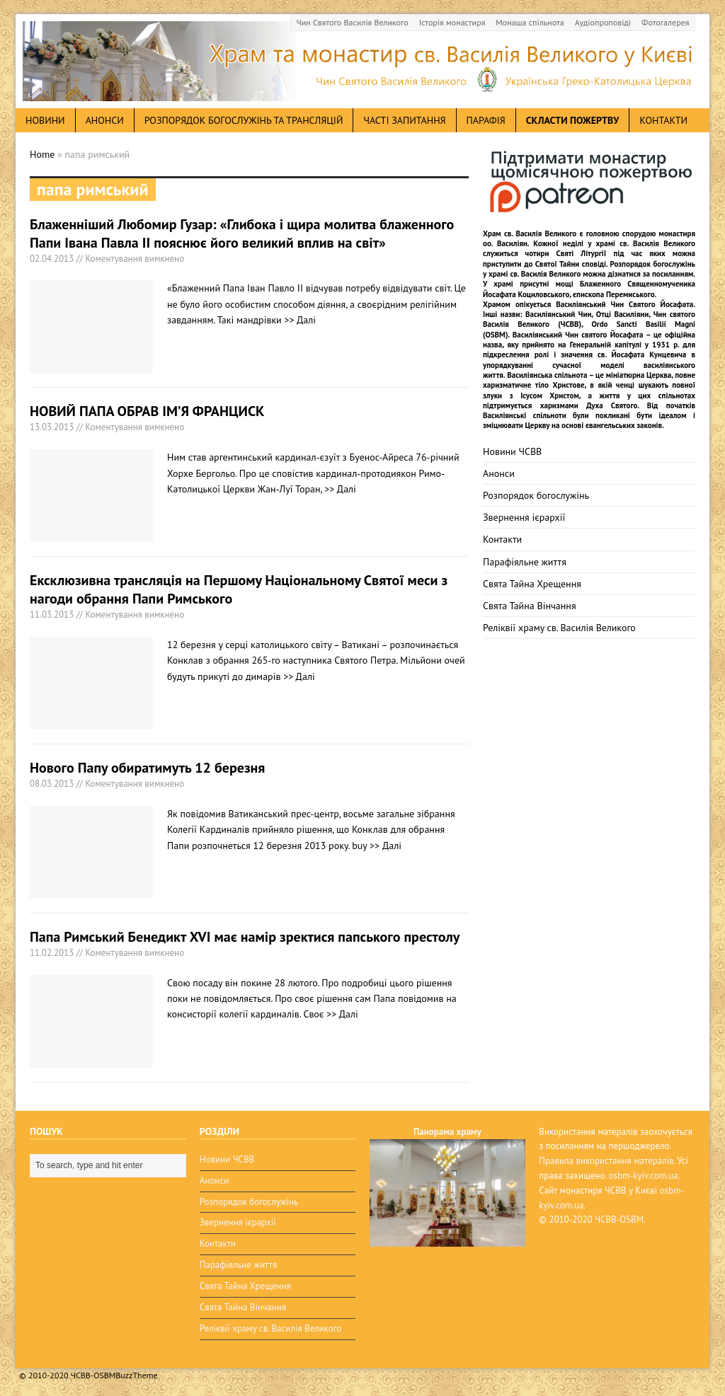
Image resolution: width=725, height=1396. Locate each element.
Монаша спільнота (530, 22)
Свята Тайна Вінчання (529, 605)
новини (45, 120)
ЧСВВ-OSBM (619, 1219)
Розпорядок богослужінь (536, 495)
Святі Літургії (581, 253)
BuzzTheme (136, 1375)
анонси (105, 120)
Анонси (499, 473)
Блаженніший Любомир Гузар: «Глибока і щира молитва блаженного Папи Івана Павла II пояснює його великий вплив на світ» (242, 233)
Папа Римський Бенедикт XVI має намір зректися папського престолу (244, 937)
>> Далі (300, 319)
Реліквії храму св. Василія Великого (559, 627)
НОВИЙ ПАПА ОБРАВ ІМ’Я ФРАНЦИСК (147, 411)
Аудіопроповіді (603, 22)
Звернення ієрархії (524, 517)
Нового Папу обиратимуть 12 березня (147, 767)
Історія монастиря (452, 22)
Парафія (486, 120)
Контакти (663, 120)
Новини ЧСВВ (512, 451)
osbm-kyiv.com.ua (643, 1176)
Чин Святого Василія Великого (353, 22)
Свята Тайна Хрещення (532, 583)
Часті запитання (404, 120)
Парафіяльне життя (524, 561)
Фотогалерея (665, 22)
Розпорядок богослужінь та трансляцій (243, 120)
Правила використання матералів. (607, 1161)
